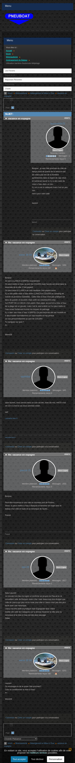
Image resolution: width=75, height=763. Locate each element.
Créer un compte (52, 231)
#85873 (67, 361)
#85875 (67, 551)
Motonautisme (21, 93)
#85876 (67, 648)
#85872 (67, 242)
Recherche (9, 84)
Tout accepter (19, 759)
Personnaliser (55, 759)
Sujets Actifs (10, 75)
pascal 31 (25, 470)
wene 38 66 (25, 254)
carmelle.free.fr (11, 418)
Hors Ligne (58, 150)
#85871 (67, 118)
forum (10, 93)
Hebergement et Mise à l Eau (42, 93)
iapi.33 (25, 567)
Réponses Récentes (13, 80)
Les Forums (10, 71)
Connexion (37, 231)
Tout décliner (37, 759)
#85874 (67, 454)
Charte (8, 89)
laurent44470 (57, 123)
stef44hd (25, 376)
